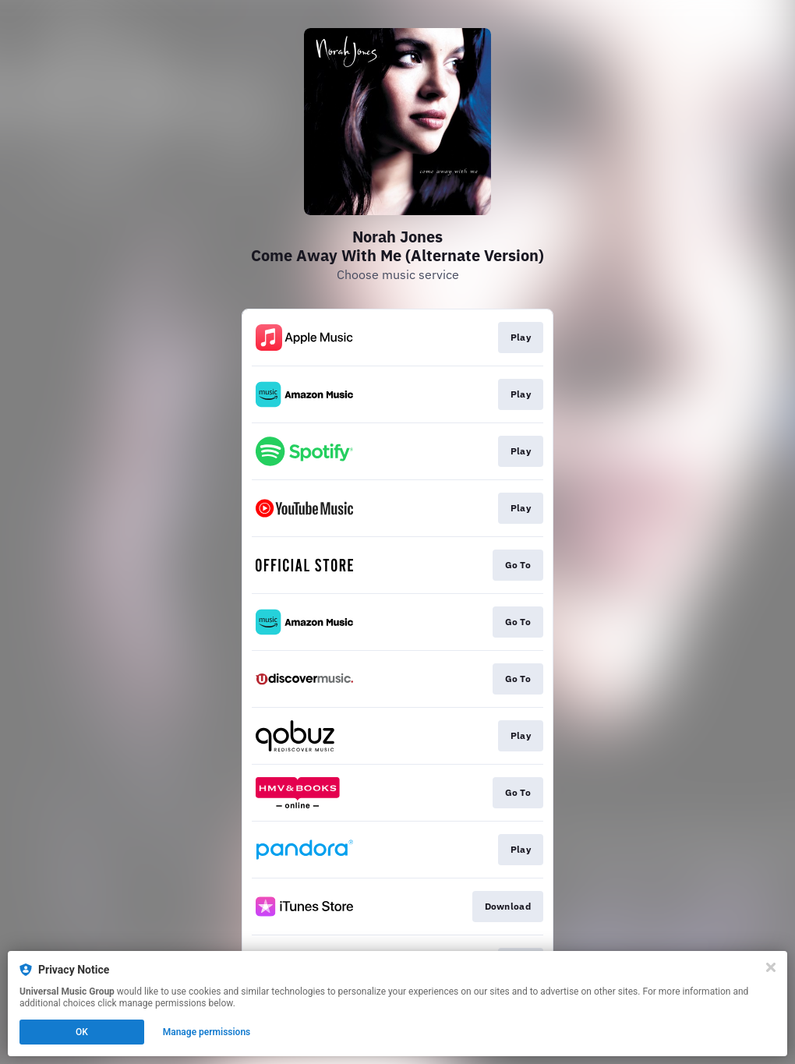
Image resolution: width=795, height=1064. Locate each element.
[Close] (770, 967)
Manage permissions (207, 1032)
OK (82, 1032)
